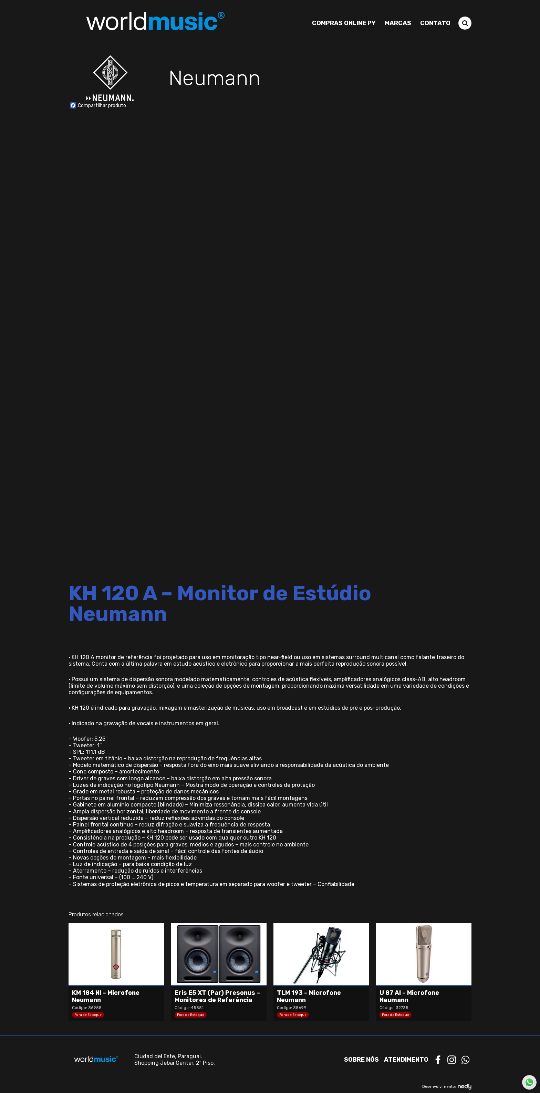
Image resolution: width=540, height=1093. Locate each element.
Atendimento (406, 1059)
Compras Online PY (344, 23)
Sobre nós (361, 1059)
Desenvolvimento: (446, 1087)
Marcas (398, 23)
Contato (435, 23)
